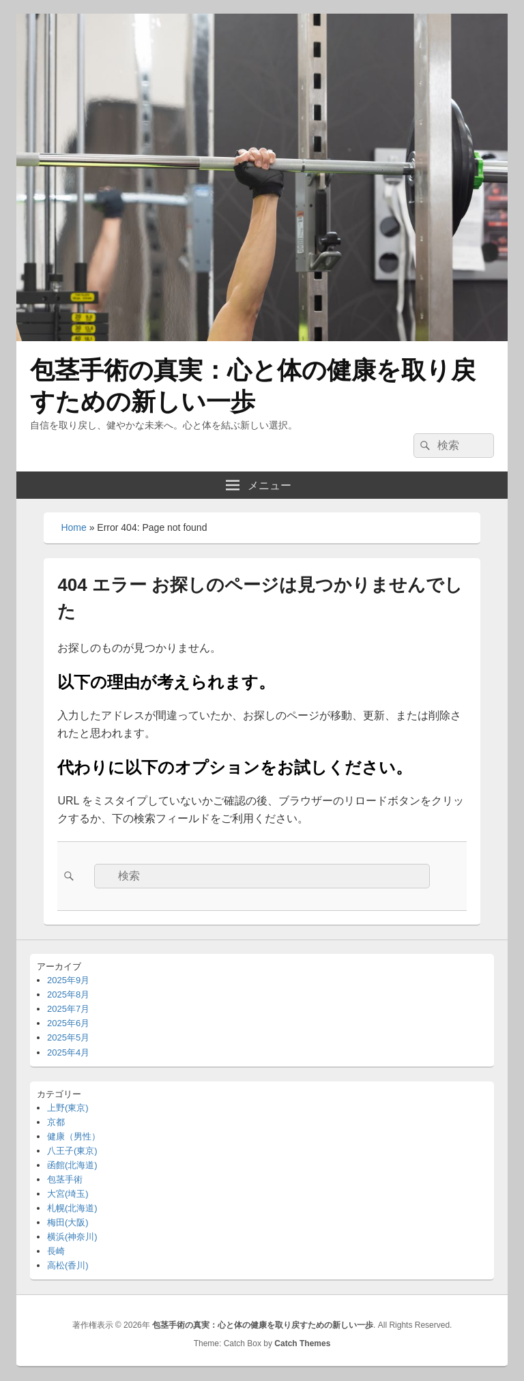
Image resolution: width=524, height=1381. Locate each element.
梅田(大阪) (68, 1222)
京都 (56, 1122)
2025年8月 (68, 994)
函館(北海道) (72, 1165)
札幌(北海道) (72, 1208)
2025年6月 (68, 1023)
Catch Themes (302, 1343)
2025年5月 (68, 1037)
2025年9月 (68, 980)
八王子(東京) (72, 1151)
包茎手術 (65, 1179)
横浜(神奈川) (72, 1237)
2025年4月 (68, 1052)
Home (73, 527)
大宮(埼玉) (68, 1194)
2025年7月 (68, 1009)
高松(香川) (68, 1265)
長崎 (56, 1251)
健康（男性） (73, 1136)
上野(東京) (68, 1108)
